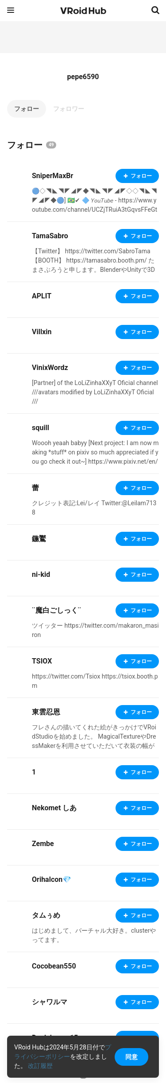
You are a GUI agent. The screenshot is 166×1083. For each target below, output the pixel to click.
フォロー (26, 108)
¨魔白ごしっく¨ (56, 610)
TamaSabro (50, 236)
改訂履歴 (40, 1065)
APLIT (41, 296)
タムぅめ (46, 915)
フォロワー (68, 108)
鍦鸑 (39, 538)
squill (40, 427)
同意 (131, 1056)
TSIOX (42, 661)
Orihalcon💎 (51, 879)
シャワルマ (49, 1002)
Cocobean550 (54, 966)
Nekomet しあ (54, 808)
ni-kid (41, 574)
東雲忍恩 (46, 712)
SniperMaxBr (52, 176)
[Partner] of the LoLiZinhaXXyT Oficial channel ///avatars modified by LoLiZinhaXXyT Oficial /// (95, 392)
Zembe (43, 843)
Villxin (42, 332)
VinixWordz (50, 367)
